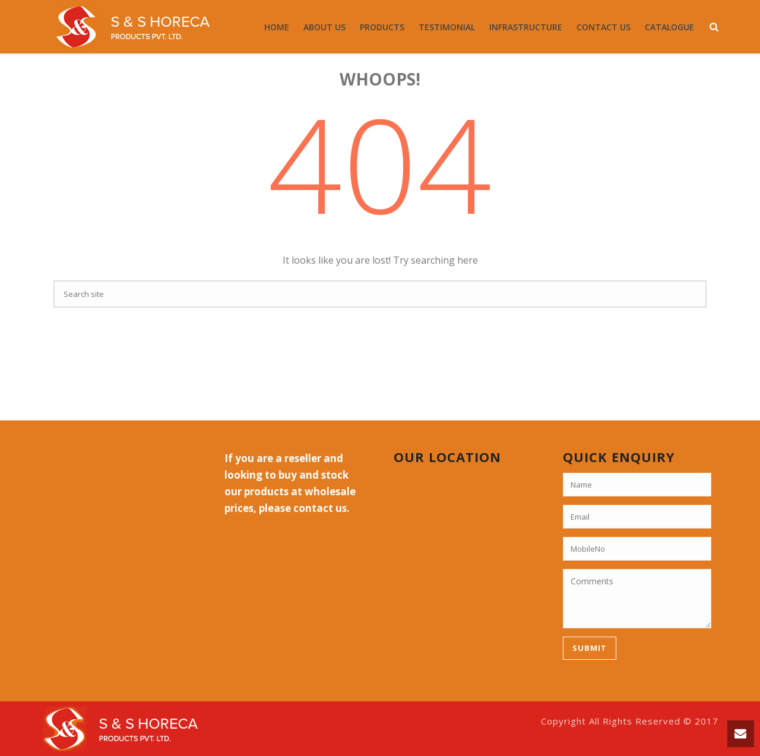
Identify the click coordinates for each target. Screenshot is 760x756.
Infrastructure (525, 27)
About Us (324, 27)
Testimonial (447, 27)
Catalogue (669, 27)
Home (276, 27)
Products (382, 27)
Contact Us (604, 27)
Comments (637, 598)
